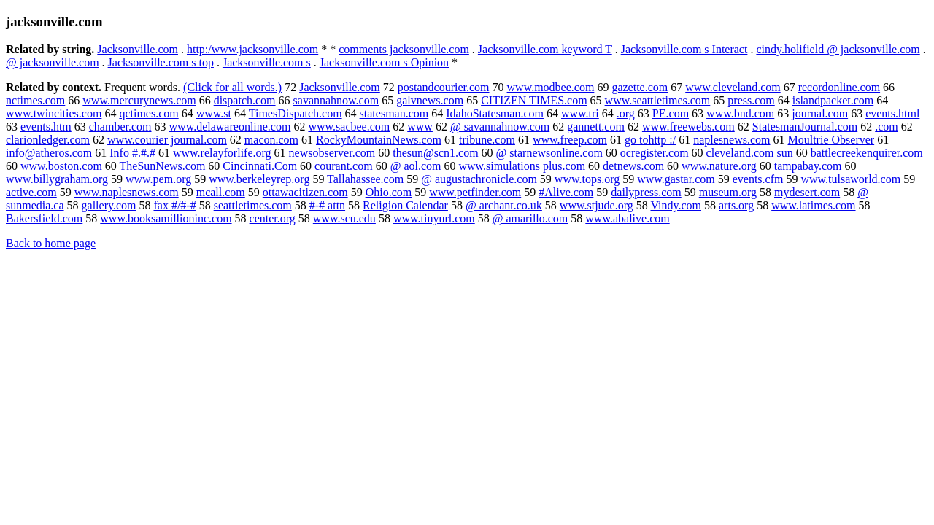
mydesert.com (807, 192)
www (420, 126)
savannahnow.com (336, 100)
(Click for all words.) (232, 87)
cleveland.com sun (749, 153)
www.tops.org (587, 179)
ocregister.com (654, 153)
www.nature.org (719, 166)
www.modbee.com (551, 87)
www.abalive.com (627, 218)
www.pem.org (158, 179)
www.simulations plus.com (521, 166)
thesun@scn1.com (435, 153)
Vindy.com (675, 205)
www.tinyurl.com (434, 218)
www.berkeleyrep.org (259, 179)
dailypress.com (646, 192)
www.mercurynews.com (139, 100)
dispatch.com (245, 100)
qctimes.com (148, 113)
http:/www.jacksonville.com (252, 49)
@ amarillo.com (530, 218)
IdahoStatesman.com (495, 113)
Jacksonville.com (137, 49)
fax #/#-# (174, 205)
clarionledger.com (48, 139)
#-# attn (327, 205)
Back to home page (51, 243)
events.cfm (758, 179)
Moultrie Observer (831, 139)
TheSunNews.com (163, 166)
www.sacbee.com (349, 126)
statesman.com (394, 113)
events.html (892, 113)
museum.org (728, 192)
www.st (213, 113)
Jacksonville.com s (267, 62)
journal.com (820, 113)
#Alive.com (566, 192)
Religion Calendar (405, 205)
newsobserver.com (332, 153)
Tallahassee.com (365, 179)
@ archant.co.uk (504, 205)
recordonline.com (839, 87)
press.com (750, 100)
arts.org (736, 205)
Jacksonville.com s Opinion (384, 62)
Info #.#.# (132, 153)
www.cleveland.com (732, 87)
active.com (31, 192)
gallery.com (109, 205)
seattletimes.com (253, 205)
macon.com (271, 139)
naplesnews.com (731, 139)
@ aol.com (415, 166)
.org (626, 113)
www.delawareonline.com (230, 126)
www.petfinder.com (475, 192)
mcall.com (220, 192)
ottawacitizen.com (305, 192)
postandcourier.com (444, 87)
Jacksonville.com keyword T (545, 49)
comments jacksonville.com (404, 49)
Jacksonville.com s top (161, 62)
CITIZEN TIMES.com (534, 100)
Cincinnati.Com (260, 166)
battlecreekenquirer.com (867, 153)
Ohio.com (389, 192)
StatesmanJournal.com (804, 126)
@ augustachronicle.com (479, 179)
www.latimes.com (813, 205)
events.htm (46, 126)
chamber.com (120, 126)
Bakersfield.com (44, 218)
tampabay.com (808, 166)
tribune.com (487, 139)
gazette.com (639, 87)
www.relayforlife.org (222, 153)
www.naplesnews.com (126, 192)
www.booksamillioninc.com (165, 218)
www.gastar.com (676, 179)
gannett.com (596, 126)
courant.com (343, 166)
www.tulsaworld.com (850, 179)
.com (886, 126)
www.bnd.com (740, 113)
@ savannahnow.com (499, 126)
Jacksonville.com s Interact (684, 49)
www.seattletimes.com (658, 100)
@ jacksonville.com (52, 62)
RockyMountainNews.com (378, 139)
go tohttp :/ (650, 139)
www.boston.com (61, 166)
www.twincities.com (53, 113)
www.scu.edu (344, 218)
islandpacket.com (833, 100)
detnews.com (633, 166)
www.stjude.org (596, 205)
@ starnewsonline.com (549, 153)
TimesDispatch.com (295, 113)
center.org (273, 218)
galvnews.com (429, 100)
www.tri (580, 113)
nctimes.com (35, 100)
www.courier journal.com (167, 139)
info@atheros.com (49, 153)
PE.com (670, 113)
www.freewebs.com (688, 126)
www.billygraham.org (57, 179)
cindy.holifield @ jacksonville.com (837, 49)
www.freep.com (570, 139)
